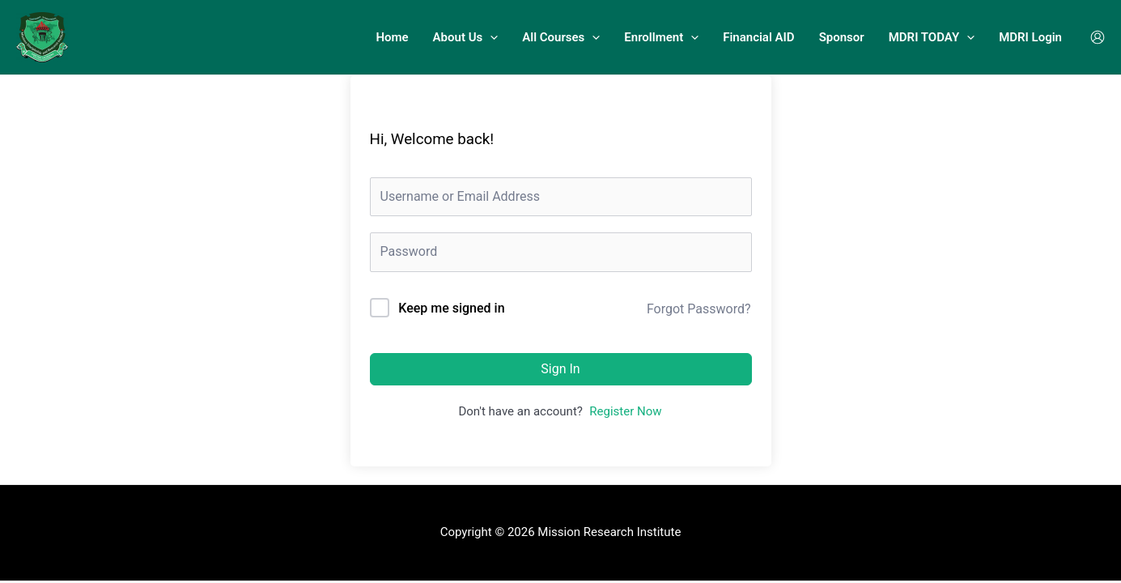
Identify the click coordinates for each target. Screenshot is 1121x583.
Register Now (625, 411)
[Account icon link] (1097, 37)
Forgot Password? (699, 309)
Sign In (560, 369)
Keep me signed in (451, 308)
